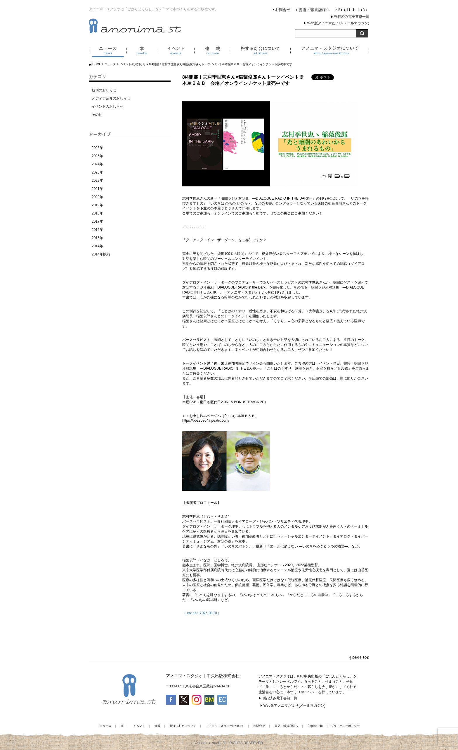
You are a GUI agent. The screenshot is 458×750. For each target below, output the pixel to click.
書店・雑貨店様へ (313, 10)
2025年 (97, 156)
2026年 (97, 148)
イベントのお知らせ (132, 64)
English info (351, 10)
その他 (97, 115)
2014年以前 (101, 254)
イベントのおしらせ (107, 106)
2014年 (97, 246)
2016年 (97, 230)
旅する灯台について (260, 51)
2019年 (97, 205)
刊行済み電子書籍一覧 (351, 17)
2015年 (97, 238)
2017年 (97, 221)
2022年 (97, 181)
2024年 (97, 164)
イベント (175, 51)
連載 (212, 51)
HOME (96, 64)
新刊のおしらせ (104, 90)
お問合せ (282, 10)
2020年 (97, 197)
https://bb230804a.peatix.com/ (205, 420)
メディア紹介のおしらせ (111, 98)
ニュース (107, 51)
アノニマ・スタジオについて (329, 51)
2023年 (97, 172)
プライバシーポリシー (345, 725)
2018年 (97, 213)
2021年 (97, 189)
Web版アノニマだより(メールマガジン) (338, 23)
